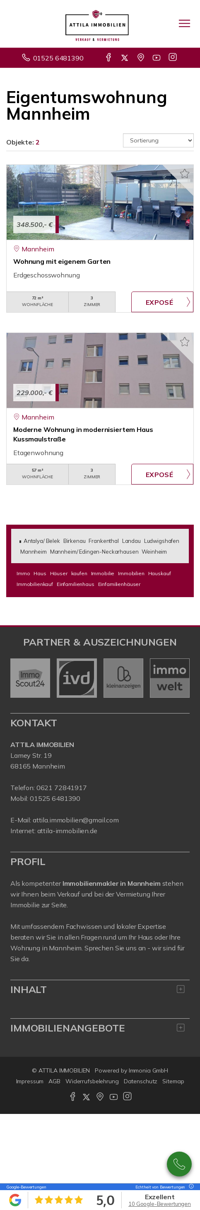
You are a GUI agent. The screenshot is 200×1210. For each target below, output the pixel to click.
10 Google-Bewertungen (159, 1203)
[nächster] (180, 677)
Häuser (59, 573)
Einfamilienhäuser (119, 584)
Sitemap (173, 1081)
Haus (40, 573)
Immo (24, 573)
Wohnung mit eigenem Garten (62, 261)
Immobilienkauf (35, 584)
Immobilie (103, 573)
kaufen (80, 573)
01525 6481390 (58, 58)
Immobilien (131, 573)
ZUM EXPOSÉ (162, 302)
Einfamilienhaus (76, 584)
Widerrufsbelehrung (92, 1081)
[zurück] (19, 677)
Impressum (30, 1081)
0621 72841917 (61, 787)
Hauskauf (159, 573)
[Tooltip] (190, 1187)
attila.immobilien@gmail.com (76, 820)
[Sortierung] (158, 140)
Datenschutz (141, 1081)
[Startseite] (100, 23)
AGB (54, 1081)
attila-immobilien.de (67, 831)
